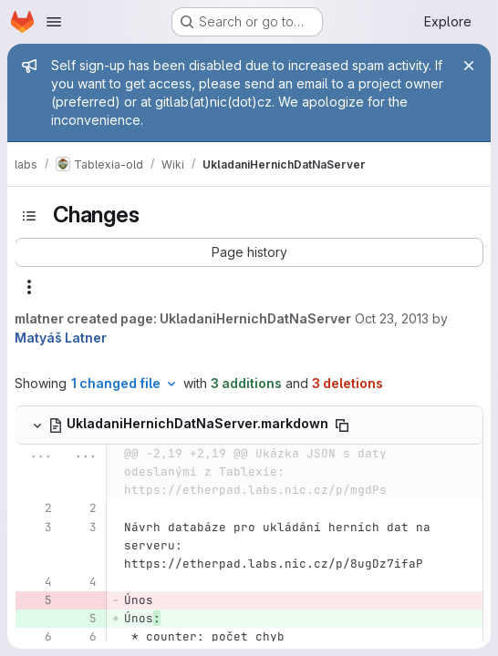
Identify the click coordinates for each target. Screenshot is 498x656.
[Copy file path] (342, 425)
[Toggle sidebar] (29, 216)
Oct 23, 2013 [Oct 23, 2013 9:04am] (392, 318)
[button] (249, 252)
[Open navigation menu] (53, 21)
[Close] (469, 66)
